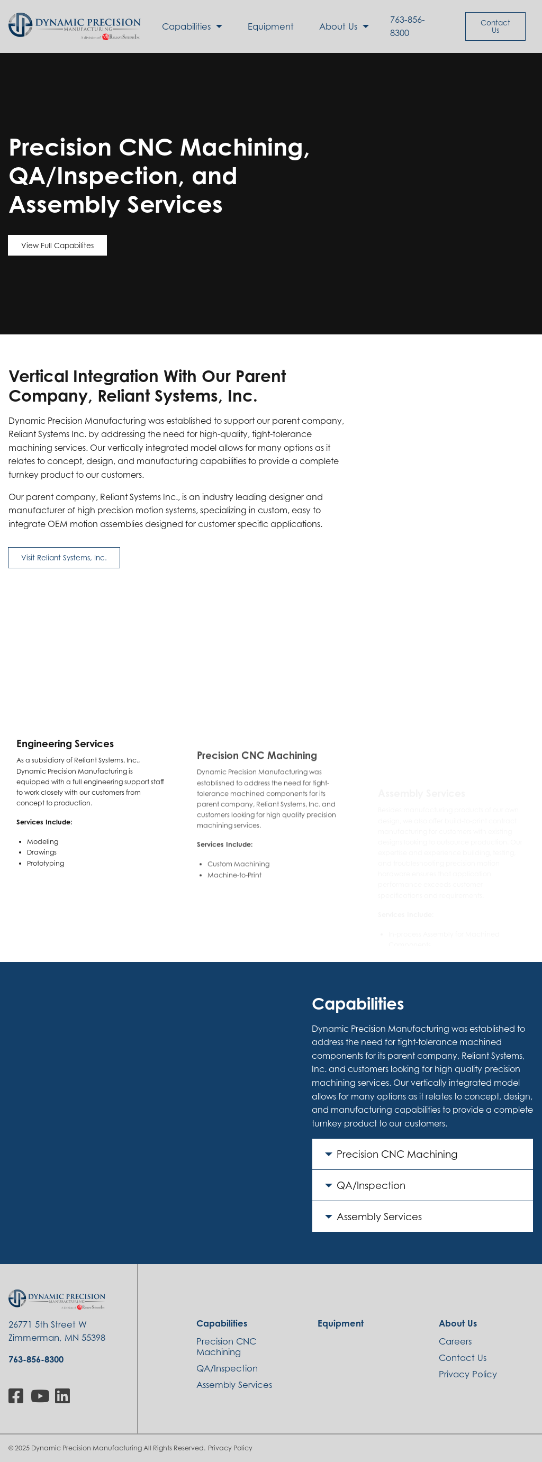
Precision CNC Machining (397, 1154)
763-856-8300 (407, 26)
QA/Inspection (371, 1185)
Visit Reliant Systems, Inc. (64, 557)
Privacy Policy (230, 1447)
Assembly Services (379, 1216)
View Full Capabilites (57, 245)
